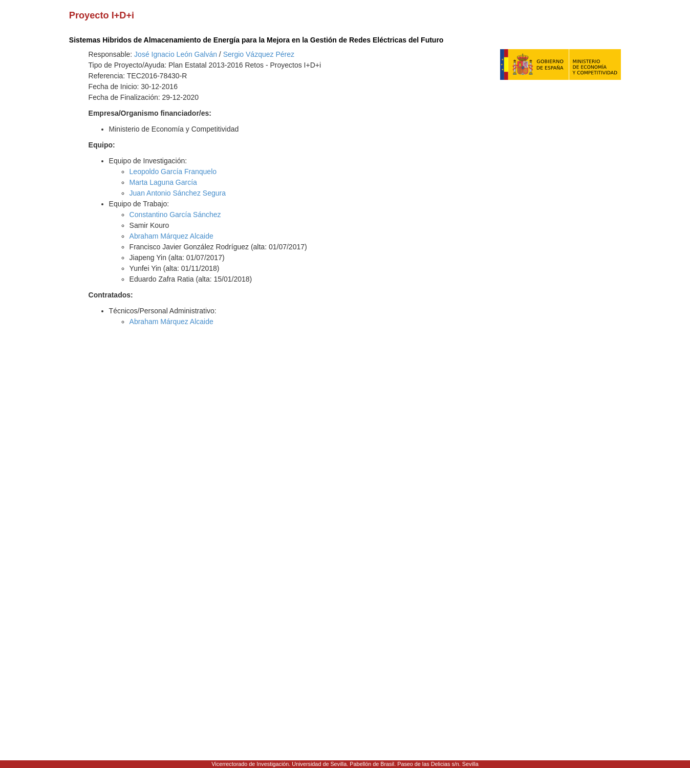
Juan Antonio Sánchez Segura (178, 193)
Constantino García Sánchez (175, 214)
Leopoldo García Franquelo (173, 171)
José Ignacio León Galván (175, 54)
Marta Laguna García (163, 182)
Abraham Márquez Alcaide (171, 236)
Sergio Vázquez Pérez (258, 54)
